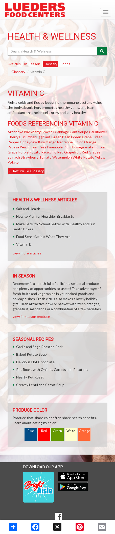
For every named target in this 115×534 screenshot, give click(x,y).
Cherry (13, 137)
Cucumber (27, 137)
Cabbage (62, 132)
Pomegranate (83, 147)
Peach (25, 147)
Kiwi (41, 142)
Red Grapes (91, 152)
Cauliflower (98, 132)
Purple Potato (29, 152)
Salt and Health (28, 208)
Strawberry (29, 157)
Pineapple (55, 147)
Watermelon (62, 157)
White (70, 431)
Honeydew (28, 142)
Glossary (18, 72)
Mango (50, 142)
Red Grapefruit (69, 152)
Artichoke (15, 132)
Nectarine (65, 142)
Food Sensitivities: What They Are (43, 236)
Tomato (45, 157)
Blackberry (32, 132)
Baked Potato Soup (31, 354)
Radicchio (48, 152)
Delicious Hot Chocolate (35, 362)
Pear (34, 147)
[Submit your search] (102, 51)
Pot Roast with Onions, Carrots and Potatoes (52, 369)
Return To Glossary (26, 171)
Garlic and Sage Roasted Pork (39, 346)
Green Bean (60, 137)
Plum (67, 147)
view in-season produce (31, 316)
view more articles (27, 253)
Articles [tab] (14, 64)
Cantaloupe (79, 132)
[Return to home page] (57, 10)
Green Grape (81, 137)
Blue (31, 431)
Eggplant (43, 137)
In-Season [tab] (32, 64)
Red (44, 431)
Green (57, 431)
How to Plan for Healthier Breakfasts (45, 216)
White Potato (83, 157)
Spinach (14, 157)
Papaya (13, 147)
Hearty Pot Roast (30, 377)
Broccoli (47, 132)
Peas (42, 147)
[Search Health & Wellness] (53, 51)
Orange (90, 142)
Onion (78, 142)
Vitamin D (24, 244)
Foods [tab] (65, 64)
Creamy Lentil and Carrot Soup (40, 385)
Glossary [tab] (50, 64)
